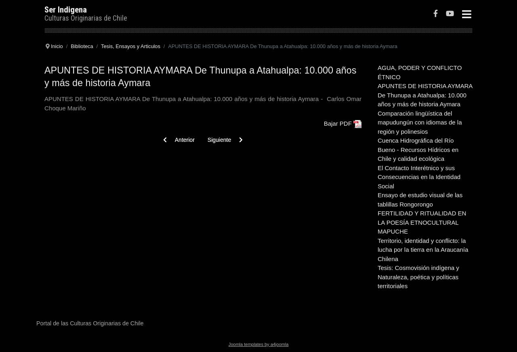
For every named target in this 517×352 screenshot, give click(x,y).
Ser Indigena (65, 10)
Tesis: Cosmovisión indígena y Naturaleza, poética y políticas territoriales (418, 276)
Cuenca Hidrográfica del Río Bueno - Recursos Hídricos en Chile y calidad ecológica (418, 149)
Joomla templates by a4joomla (259, 344)
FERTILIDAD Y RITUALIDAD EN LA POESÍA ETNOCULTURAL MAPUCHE (422, 222)
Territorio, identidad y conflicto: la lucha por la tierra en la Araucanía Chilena (423, 249)
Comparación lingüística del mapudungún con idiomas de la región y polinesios (420, 122)
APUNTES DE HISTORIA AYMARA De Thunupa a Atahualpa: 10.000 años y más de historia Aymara (425, 94)
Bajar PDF (338, 123)
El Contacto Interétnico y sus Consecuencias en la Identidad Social (419, 177)
